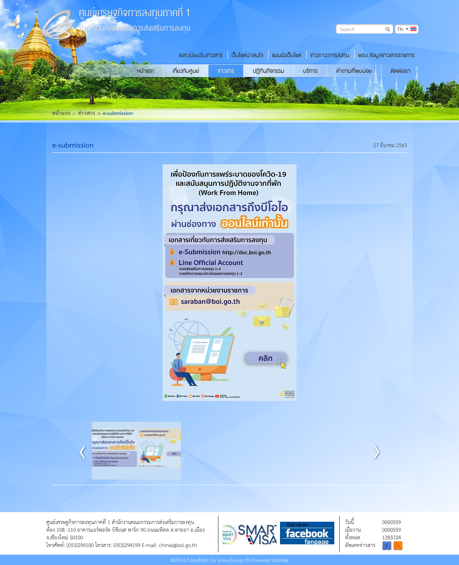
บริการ (310, 71)
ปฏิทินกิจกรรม (268, 71)
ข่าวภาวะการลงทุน (329, 55)
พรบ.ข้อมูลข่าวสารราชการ (386, 55)
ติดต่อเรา (400, 71)
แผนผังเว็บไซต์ (286, 55)
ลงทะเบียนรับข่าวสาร (201, 55)
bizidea (280, 560)
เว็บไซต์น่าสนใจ (247, 55)
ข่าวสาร (226, 71)
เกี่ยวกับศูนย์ (186, 71)
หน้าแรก (145, 71)
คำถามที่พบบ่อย (354, 71)
